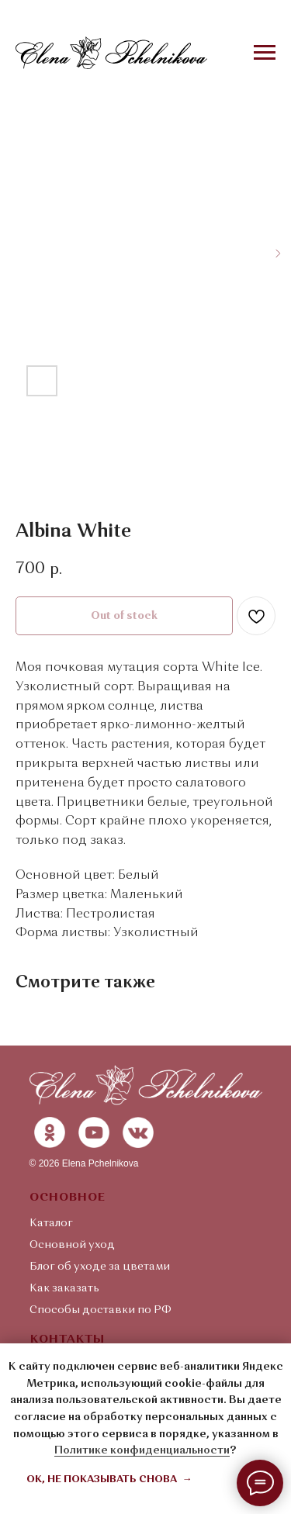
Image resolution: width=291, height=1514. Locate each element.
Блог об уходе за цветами (99, 1266)
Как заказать (64, 1288)
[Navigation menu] (264, 52)
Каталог (51, 1223)
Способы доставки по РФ (100, 1310)
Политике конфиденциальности (142, 1450)
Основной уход (72, 1244)
